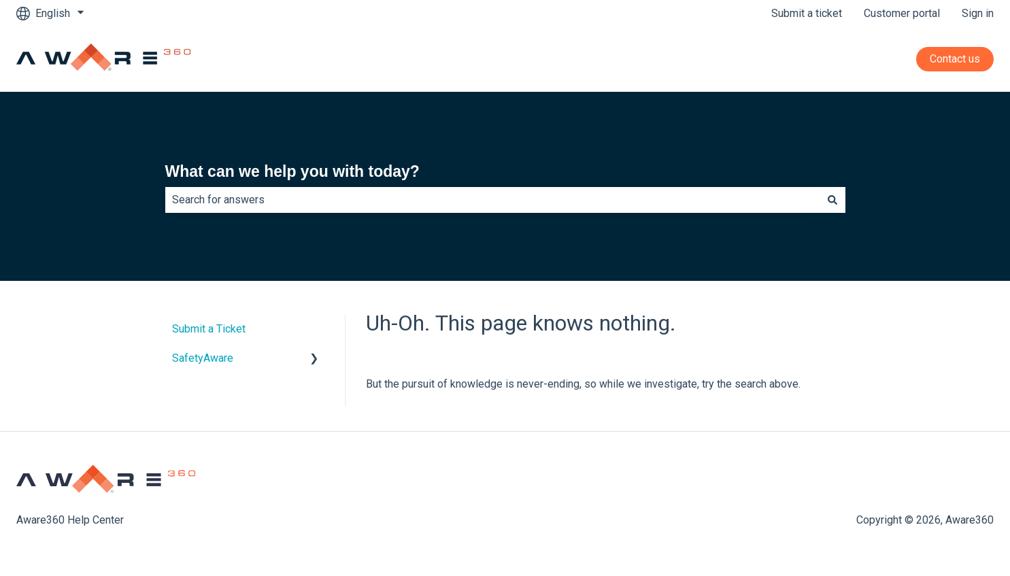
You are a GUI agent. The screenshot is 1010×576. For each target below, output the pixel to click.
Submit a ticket (806, 13)
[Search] (832, 200)
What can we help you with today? (292, 171)
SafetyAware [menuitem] (202, 358)
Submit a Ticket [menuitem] (209, 328)
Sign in (978, 13)
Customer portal (902, 13)
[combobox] (492, 200)
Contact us (955, 58)
